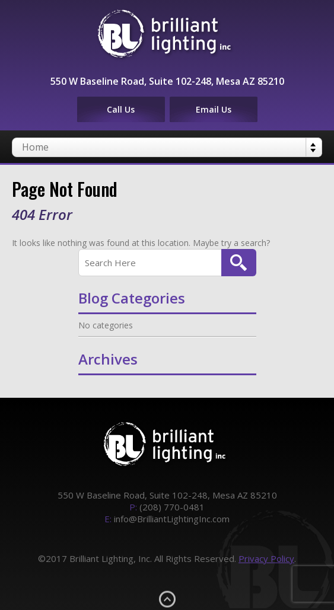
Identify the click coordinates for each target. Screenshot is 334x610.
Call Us (121, 109)
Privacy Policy (266, 558)
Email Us (213, 109)
